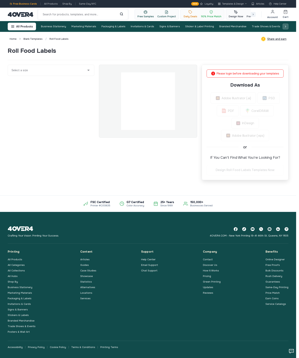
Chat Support (149, 270)
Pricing (207, 276)
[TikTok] (244, 229)
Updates (208, 287)
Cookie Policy (58, 347)
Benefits (271, 252)
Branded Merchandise (232, 26)
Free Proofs (272, 265)
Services (85, 298)
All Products (51, 3)
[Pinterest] (286, 229)
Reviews (208, 292)
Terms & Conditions (83, 347)
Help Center (277, 3)
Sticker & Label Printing (199, 26)
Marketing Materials (83, 26)
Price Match (272, 292)
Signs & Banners (169, 26)
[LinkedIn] (278, 229)
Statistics (86, 281)
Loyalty (202, 4)
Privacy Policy (36, 347)
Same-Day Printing (276, 287)
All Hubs (13, 276)
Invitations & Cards (142, 26)
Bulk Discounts (274, 270)
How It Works (211, 270)
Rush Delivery (273, 276)
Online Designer (275, 259)
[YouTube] (253, 229)
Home (13, 39)
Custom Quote (274, 50)
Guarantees (272, 281)
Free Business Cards (23, 3)
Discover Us (210, 265)
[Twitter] (261, 229)
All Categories (16, 265)
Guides (84, 265)
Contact (208, 259)
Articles (257, 3)
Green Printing (212, 281)
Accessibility (15, 347)
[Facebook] (236, 229)
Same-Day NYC (87, 3)
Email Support (149, 265)
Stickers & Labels (18, 315)
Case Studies (88, 270)
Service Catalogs (275, 304)
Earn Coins (272, 298)
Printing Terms (109, 347)
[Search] (121, 14)
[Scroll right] (253, 14)
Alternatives (87, 287)
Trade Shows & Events (266, 26)
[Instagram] (269, 229)
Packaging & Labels (113, 26)
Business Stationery (53, 26)
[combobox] (11, 70)
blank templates (33, 39)
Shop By (67, 3)
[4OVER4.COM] (20, 14)
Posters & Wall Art (19, 331)
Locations (86, 292)
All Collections (16, 270)
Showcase (86, 276)
